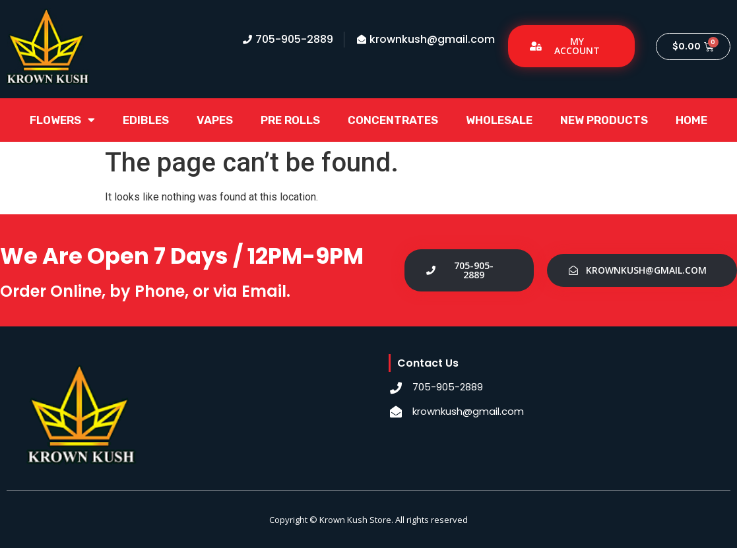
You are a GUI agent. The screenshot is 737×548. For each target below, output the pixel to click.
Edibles (146, 120)
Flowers (62, 119)
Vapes (215, 120)
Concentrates (393, 120)
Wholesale (499, 120)
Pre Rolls (290, 120)
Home (691, 120)
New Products (604, 120)
